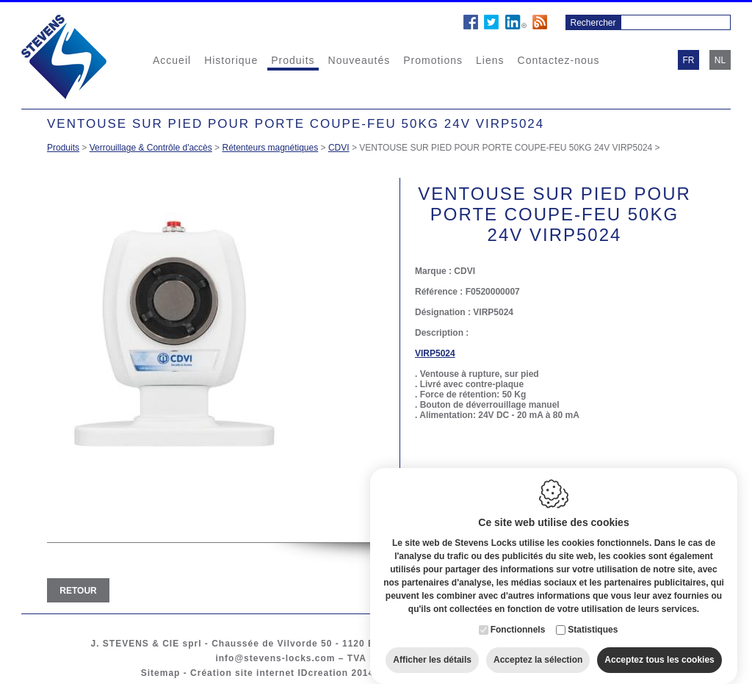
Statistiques (593, 618)
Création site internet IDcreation (269, 673)
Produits (292, 60)
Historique (231, 60)
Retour (77, 591)
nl (720, 60)
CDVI (339, 148)
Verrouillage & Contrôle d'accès (151, 148)
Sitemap (161, 673)
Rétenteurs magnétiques (270, 148)
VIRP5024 (435, 353)
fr (689, 60)
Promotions (433, 60)
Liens (490, 60)
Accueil (172, 60)
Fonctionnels (518, 618)
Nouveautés (359, 60)
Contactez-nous (559, 60)
